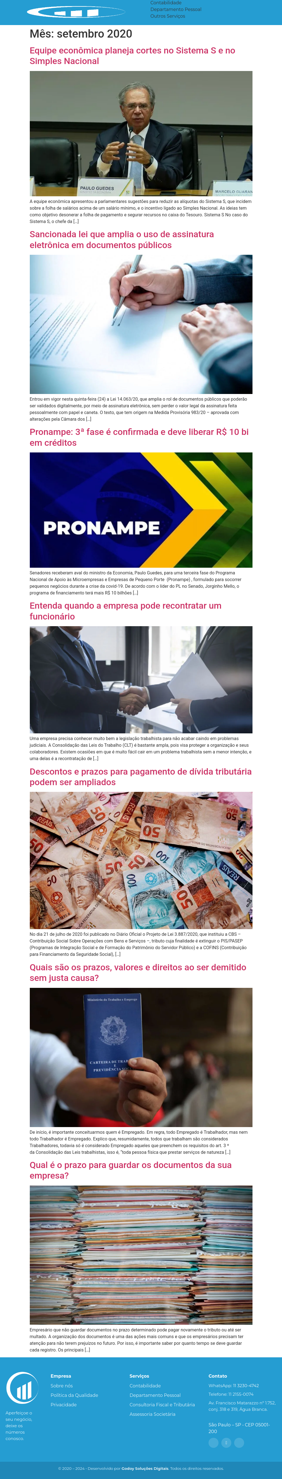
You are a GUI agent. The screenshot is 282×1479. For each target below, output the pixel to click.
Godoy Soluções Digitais (145, 1468)
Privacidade (64, 1404)
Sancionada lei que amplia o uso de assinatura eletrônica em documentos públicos (122, 239)
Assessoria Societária (173, 12)
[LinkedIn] (239, 1443)
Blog (216, 5)
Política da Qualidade (74, 1395)
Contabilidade (145, 1386)
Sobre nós (62, 1386)
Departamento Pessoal (155, 1395)
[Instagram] (226, 1443)
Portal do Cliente (255, 5)
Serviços (164, 5)
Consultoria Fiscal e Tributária (162, 1404)
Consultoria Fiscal (169, 19)
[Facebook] (214, 1443)
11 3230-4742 (246, 1385)
